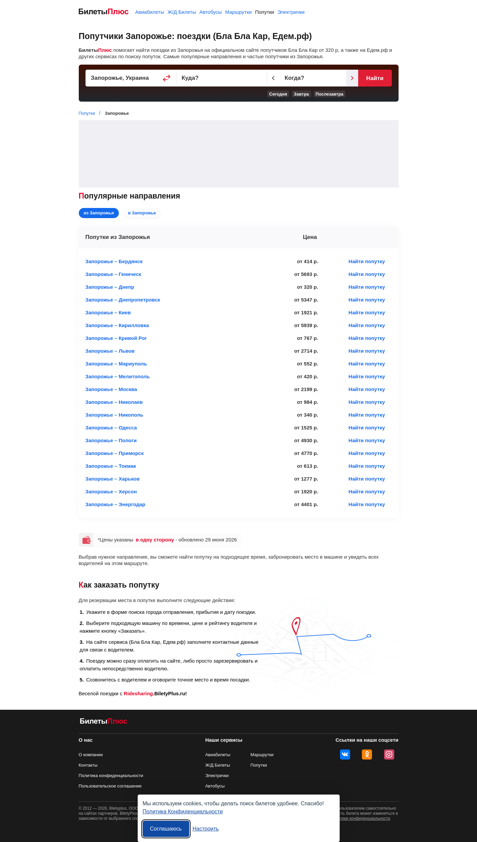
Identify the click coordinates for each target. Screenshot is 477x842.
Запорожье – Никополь (114, 415)
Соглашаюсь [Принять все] (166, 829)
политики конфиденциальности (360, 818)
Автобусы (210, 12)
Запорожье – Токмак (111, 466)
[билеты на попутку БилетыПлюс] (104, 722)
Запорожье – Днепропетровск (123, 300)
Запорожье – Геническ (113, 274)
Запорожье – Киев (108, 312)
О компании (91, 754)
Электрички (290, 12)
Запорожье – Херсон (111, 491)
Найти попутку (366, 261)
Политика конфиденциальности (111, 775)
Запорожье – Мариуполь (116, 363)
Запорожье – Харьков (113, 479)
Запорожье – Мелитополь (118, 376)
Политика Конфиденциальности (183, 811)
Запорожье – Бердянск (114, 261)
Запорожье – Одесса (111, 427)
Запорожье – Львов (110, 351)
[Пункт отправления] (131, 78)
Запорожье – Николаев (114, 402)
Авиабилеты (149, 12)
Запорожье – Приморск (115, 453)
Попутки (264, 12)
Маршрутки (238, 12)
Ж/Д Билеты (181, 12)
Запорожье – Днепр (110, 287)
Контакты (88, 765)
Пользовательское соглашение (110, 785)
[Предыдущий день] (273, 78)
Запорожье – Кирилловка (117, 325)
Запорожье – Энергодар (115, 504)
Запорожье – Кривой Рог (116, 338)
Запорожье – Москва (111, 389)
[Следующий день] (352, 78)
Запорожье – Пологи (111, 440)
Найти (374, 78)
